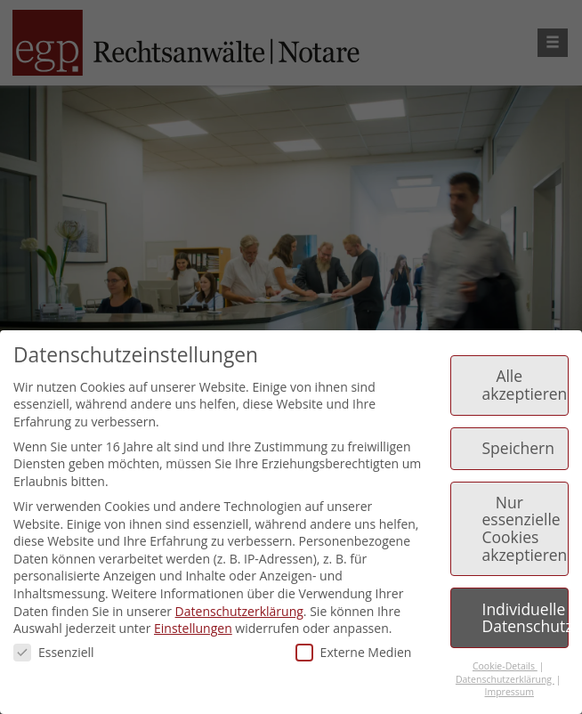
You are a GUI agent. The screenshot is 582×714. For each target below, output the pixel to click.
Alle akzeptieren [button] (525, 384)
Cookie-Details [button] (505, 666)
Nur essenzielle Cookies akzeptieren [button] (525, 528)
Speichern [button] (518, 447)
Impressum (509, 692)
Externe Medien (353, 652)
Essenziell (53, 652)
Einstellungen (193, 628)
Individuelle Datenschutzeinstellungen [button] (526, 617)
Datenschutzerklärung (239, 611)
